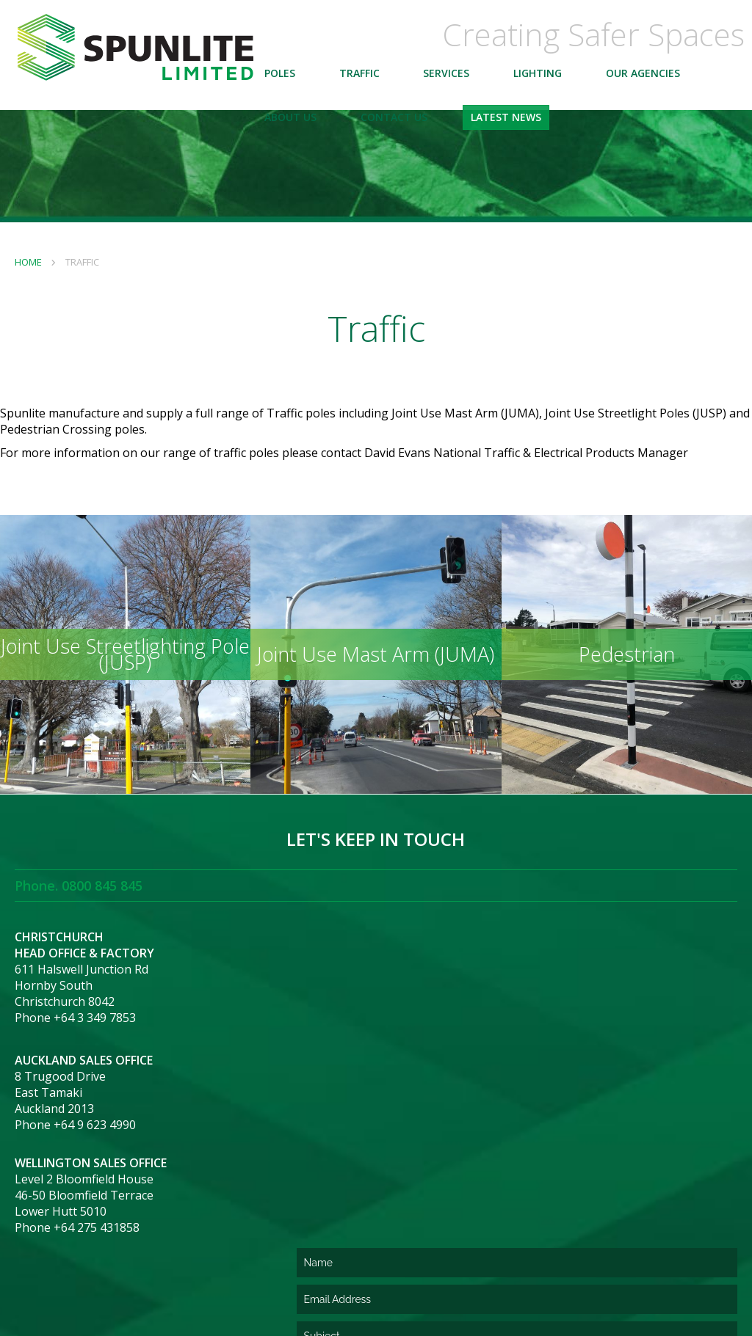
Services (472, 84)
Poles (305, 84)
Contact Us (419, 128)
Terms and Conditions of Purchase (140, 1283)
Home (28, 262)
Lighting (563, 84)
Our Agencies (669, 84)
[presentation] (487, 1205)
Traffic (385, 84)
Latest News (532, 128)
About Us (316, 128)
